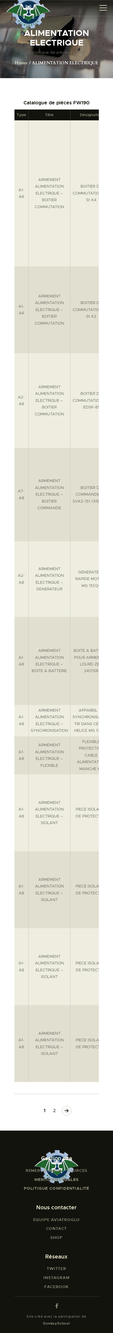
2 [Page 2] (55, 1110)
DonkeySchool (56, 1323)
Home (21, 63)
